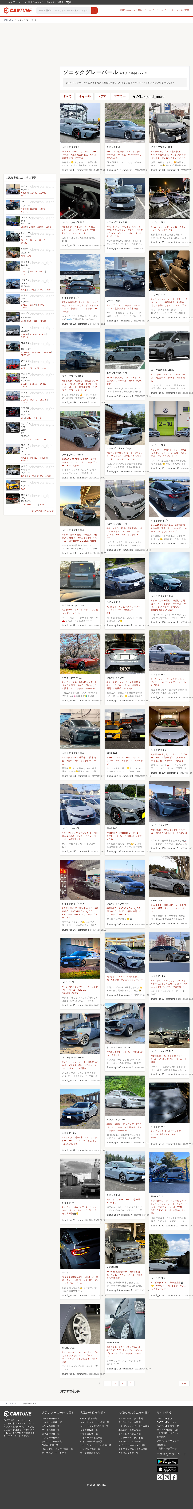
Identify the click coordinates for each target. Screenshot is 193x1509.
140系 (32, 290)
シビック (66, 1272)
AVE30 (33, 334)
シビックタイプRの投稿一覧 (94, 1426)
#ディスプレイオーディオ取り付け (168, 1201)
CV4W (41, 305)
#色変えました (76, 839)
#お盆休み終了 (118, 308)
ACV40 (43, 193)
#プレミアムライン (116, 230)
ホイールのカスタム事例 (131, 1418)
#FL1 (109, 151)
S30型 (49, 227)
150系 (40, 290)
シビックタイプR (70, 147)
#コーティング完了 (174, 760)
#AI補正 (122, 154)
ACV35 (33, 193)
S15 (35, 321)
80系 (30, 368)
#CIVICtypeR (86, 682)
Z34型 (40, 227)
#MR (160, 908)
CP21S (24, 387)
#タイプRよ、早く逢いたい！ (77, 833)
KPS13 (43, 321)
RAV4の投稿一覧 (88, 1418)
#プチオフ (156, 450)
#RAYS (175, 453)
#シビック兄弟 (69, 682)
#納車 (76, 465)
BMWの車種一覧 (50, 1445)
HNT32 (33, 272)
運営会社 (161, 1444)
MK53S (43, 458)
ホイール (85, 96)
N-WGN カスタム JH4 (73, 605)
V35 (42, 505)
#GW (153, 1137)
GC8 (23, 439)
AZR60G (25, 352)
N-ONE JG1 (113, 1342)
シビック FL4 (158, 445)
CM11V (33, 384)
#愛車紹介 (67, 227)
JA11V (33, 240)
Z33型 (32, 227)
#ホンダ (115, 980)
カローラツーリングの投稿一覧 (95, 1445)
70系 (23, 368)
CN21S (43, 384)
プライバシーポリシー (168, 1441)
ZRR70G (46, 352)
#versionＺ (125, 833)
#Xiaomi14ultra (70, 993)
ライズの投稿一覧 (89, 1430)
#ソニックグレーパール (174, 158)
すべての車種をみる (90, 1453)
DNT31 (24, 272)
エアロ (102, 96)
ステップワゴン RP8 (161, 147)
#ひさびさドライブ (167, 531)
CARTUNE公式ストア (168, 1426)
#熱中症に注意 (158, 528)
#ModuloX (112, 833)
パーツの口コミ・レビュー (156, 10)
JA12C (42, 240)
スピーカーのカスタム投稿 (132, 1445)
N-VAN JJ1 (157, 1196)
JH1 (23, 418)
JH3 (35, 418)
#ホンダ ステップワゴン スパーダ (124, 227)
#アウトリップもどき (129, 1347)
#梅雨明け (180, 525)
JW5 (23, 489)
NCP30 (24, 209)
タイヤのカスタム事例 (130, 1422)
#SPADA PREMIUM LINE (75, 459)
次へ (184, 1383)
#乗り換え (175, 151)
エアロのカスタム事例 (130, 1441)
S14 (29, 321)
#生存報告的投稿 (79, 154)
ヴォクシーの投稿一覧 (91, 1441)
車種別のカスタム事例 (131, 10)
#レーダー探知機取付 (79, 387)
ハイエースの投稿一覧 (91, 1437)
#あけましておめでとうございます (168, 980)
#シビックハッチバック (74, 987)
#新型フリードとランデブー (76, 610)
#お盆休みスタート (165, 377)
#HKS (77, 914)
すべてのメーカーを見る (54, 1453)
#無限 (109, 1124)
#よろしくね (113, 236)
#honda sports (69, 151)
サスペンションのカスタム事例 (134, 1426)
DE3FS (33, 400)
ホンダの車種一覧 (51, 1426)
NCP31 (33, 209)
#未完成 (88, 534)
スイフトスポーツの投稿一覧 (94, 1422)
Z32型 (24, 227)
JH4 (42, 418)
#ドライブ (167, 230)
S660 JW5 (112, 753)
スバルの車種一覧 (51, 1434)
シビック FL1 (113, 147)
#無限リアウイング (124, 1124)
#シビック (119, 151)
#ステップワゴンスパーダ (119, 453)
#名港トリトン (171, 450)
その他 (148, 96)
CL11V (24, 384)
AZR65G (36, 352)
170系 (48, 476)
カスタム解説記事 (180, 10)
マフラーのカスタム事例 (131, 1437)
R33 (29, 505)
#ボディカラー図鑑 (116, 528)
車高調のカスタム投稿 (130, 1430)
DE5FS (43, 400)
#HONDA (129, 836)
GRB (37, 439)
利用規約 (161, 1437)
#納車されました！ (160, 754)
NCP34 (43, 209)
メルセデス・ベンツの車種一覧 (57, 1449)
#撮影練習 (132, 911)
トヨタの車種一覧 (51, 1418)
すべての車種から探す (42, 511)
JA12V (24, 243)
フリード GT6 (158, 294)
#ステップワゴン (159, 151)
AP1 (23, 256)
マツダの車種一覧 (51, 1430)
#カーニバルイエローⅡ (118, 757)
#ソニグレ (181, 305)
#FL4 (87, 1277)
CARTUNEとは (164, 1418)
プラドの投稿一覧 (89, 1434)
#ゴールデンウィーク (117, 682)
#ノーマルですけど (78, 305)
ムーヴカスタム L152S (162, 370)
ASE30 (24, 334)
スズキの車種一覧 (51, 1437)
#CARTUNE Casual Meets (82, 541)
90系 (37, 368)
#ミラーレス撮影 (84, 1280)
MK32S (24, 458)
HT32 (42, 272)
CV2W (33, 305)
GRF (44, 439)
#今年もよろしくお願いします (166, 983)
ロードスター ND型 (72, 677)
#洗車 (69, 760)
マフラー (120, 96)
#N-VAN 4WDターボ (117, 1272)
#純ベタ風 (112, 1347)
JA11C (24, 240)
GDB (30, 439)
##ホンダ (164, 1134)
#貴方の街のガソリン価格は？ (77, 908)
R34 (36, 505)
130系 (24, 290)
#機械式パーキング (122, 688)
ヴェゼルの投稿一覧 (90, 1449)
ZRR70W (25, 355)
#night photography (72, 1277)
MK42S (33, 458)
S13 (23, 321)
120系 (48, 290)
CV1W (24, 305)
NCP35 (24, 212)
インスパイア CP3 (116, 1119)
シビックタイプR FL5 (73, 222)
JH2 (29, 418)
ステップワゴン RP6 (117, 524)
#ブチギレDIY (114, 1350)
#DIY (131, 381)
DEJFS (24, 403)
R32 (23, 505)
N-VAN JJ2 (113, 1267)
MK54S (24, 461)
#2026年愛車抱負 (160, 154)
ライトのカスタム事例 (130, 1434)
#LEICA (155, 685)
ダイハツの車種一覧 (52, 1441)
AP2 (29, 256)
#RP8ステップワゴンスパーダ (122, 377)
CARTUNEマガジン (167, 1422)
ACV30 (24, 193)
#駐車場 (78, 1137)
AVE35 (42, 334)
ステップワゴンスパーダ (119, 448)
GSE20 (24, 337)
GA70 (44, 368)
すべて (67, 96)
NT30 (23, 274)
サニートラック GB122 (118, 1047)
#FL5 (71, 230)
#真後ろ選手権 (69, 302)
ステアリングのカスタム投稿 (133, 1449)
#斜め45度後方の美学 (162, 525)
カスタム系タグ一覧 (129, 1453)
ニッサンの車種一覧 (52, 1422)
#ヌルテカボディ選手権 (74, 757)
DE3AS (24, 400)
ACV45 (24, 196)
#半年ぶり (81, 158)
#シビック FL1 (158, 1131)
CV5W (24, 308)
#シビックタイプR (85, 230)
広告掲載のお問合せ (167, 1448)
